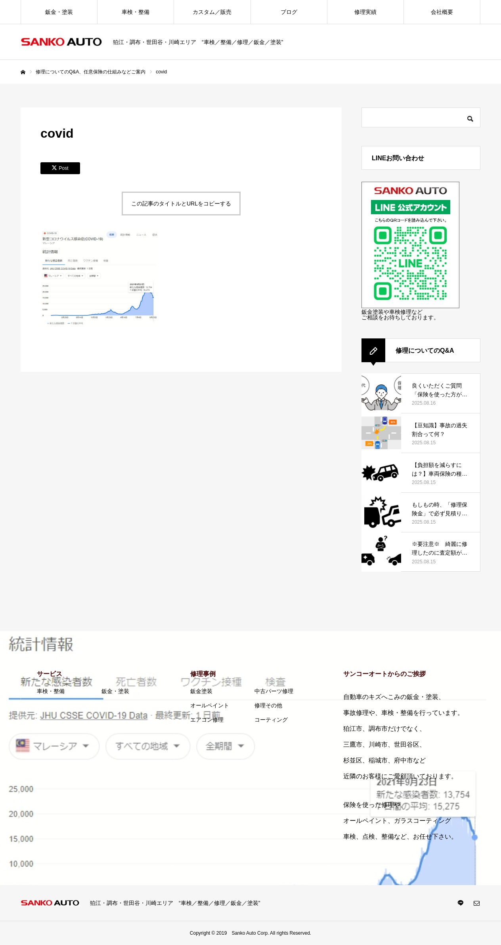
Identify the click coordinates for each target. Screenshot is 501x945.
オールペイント (209, 705)
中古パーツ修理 (273, 691)
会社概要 (442, 12)
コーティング (271, 719)
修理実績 (365, 12)
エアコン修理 (207, 719)
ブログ (289, 12)
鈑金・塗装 (59, 12)
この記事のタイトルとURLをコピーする (181, 203)
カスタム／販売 (212, 12)
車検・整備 (135, 12)
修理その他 (268, 705)
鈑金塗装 (201, 691)
